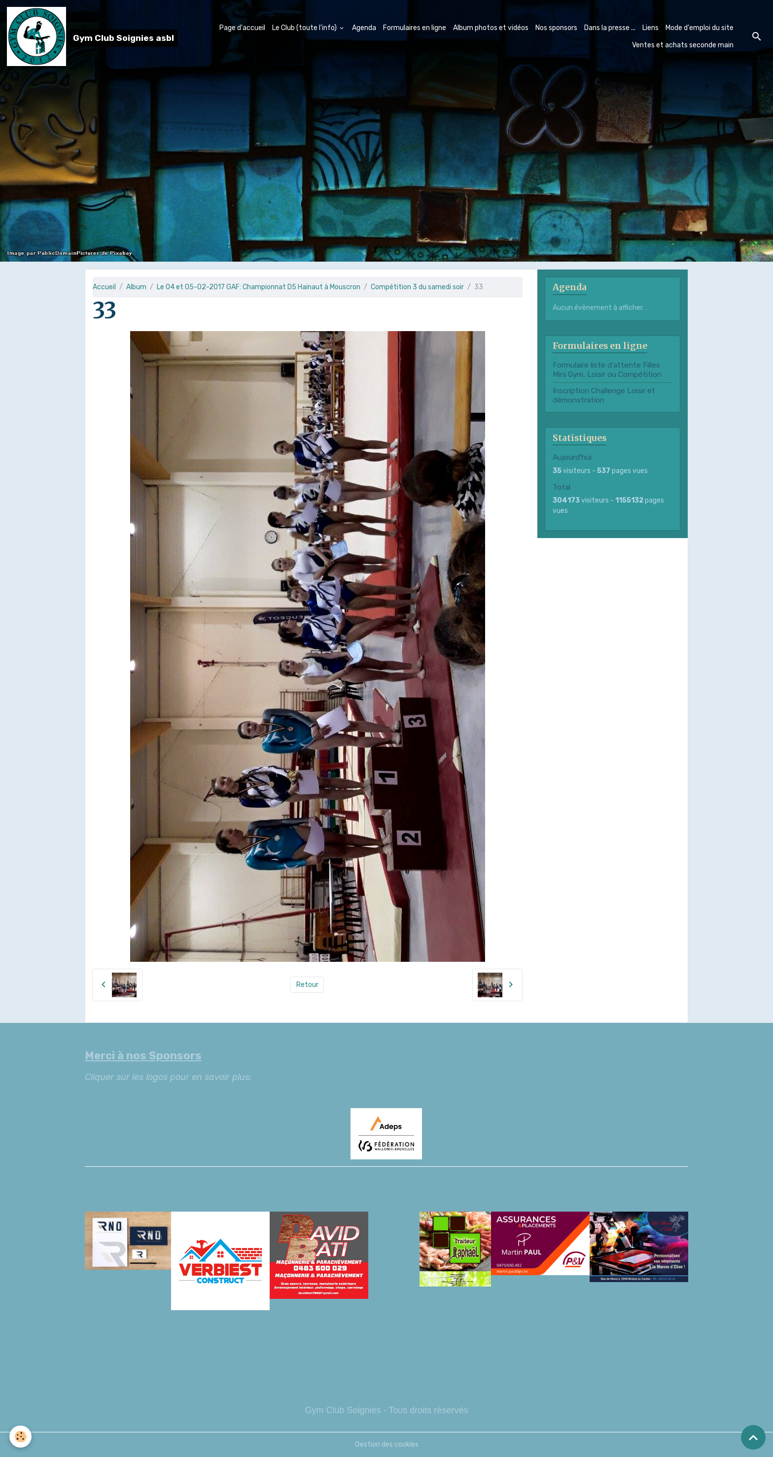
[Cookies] (21, 1436)
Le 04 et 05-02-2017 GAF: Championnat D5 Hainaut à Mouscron (258, 287)
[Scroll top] (753, 1437)
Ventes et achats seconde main (683, 45)
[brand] (84, 36)
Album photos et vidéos (490, 28)
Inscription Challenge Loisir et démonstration (604, 395)
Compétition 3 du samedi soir (417, 287)
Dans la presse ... (609, 28)
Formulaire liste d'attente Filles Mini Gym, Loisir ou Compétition (607, 369)
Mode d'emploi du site (700, 28)
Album (136, 287)
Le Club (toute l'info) (305, 28)
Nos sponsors (556, 28)
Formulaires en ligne (414, 28)
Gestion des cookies (387, 1444)
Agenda (364, 28)
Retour (307, 985)
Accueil (104, 287)
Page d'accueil (242, 28)
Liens (650, 28)
